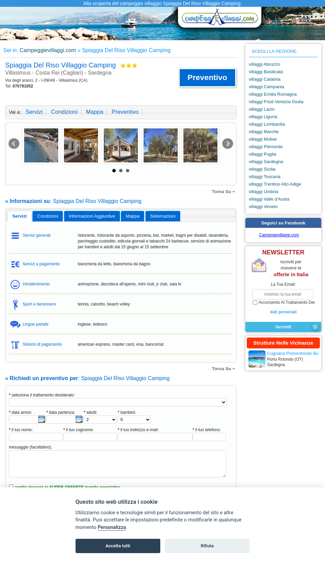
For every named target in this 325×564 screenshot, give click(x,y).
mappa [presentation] (132, 216)
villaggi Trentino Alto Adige (275, 184)
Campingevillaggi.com (279, 235)
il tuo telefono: (207, 429)
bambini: (127, 412)
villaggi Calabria (264, 79)
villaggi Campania (266, 86)
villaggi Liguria (263, 116)
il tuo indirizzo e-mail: (138, 429)
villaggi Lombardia (267, 124)
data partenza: (60, 412)
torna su (224, 191)
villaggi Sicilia (262, 169)
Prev (14, 143)
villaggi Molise (263, 139)
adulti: (90, 412)
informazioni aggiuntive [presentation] (92, 216)
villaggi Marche (264, 131)
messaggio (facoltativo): (30, 447)
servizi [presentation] (19, 216)
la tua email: (283, 284)
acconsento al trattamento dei (283, 307)
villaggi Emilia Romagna (273, 94)
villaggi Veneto (263, 206)
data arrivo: (20, 412)
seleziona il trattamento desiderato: (42, 395)
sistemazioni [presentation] (163, 216)
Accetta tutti (117, 545)
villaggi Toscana (264, 176)
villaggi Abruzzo (264, 64)
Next (227, 143)
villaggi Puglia (262, 154)
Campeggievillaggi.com (48, 50)
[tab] (19, 216)
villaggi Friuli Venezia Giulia (276, 101)
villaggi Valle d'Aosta (269, 199)
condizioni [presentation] (48, 216)
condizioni (64, 112)
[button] (207, 77)
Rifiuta (207, 545)
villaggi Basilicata (266, 71)
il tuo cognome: (78, 429)
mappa (94, 112)
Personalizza (112, 527)
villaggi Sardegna (266, 161)
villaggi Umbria (263, 191)
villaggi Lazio (262, 109)
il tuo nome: (21, 429)
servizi (34, 112)
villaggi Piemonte (266, 146)
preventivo (125, 112)
